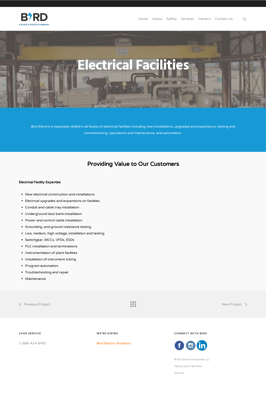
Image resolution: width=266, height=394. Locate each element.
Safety (172, 19)
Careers (204, 19)
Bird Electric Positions (114, 343)
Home (143, 19)
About (157, 19)
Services (187, 19)
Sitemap (179, 373)
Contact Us (224, 19)
